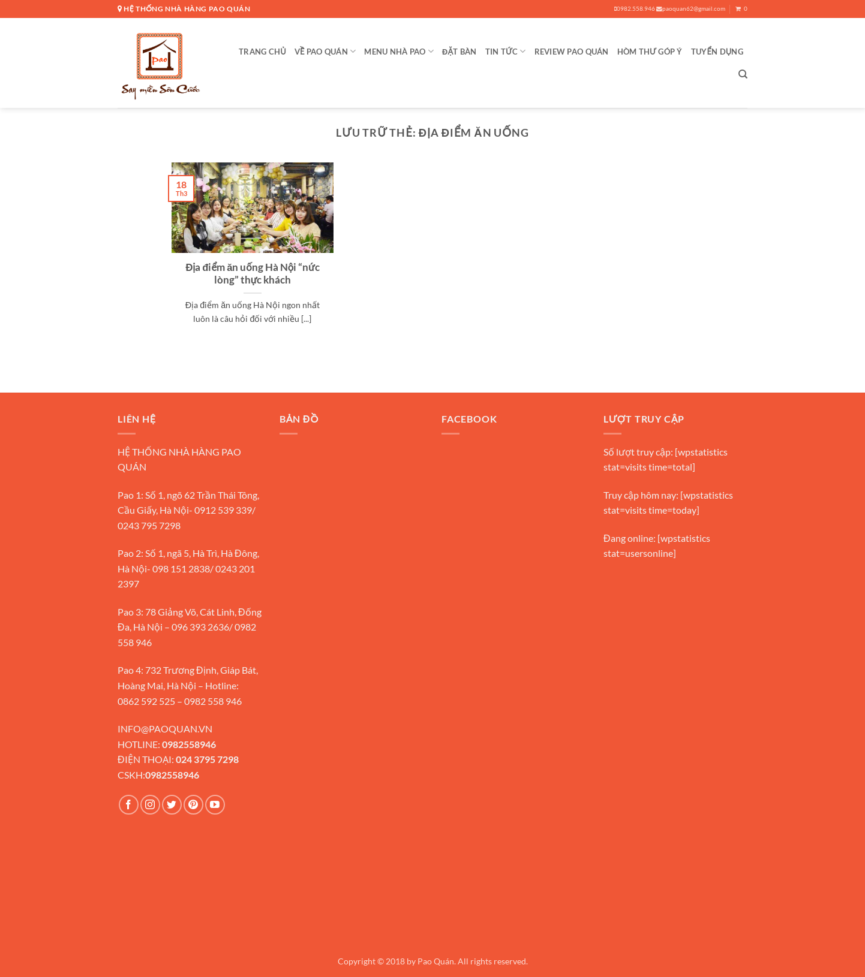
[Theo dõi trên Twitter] (172, 805)
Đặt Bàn (459, 51)
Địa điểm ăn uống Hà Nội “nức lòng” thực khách (252, 274)
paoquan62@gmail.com (690, 8)
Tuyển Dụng (717, 51)
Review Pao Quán (571, 51)
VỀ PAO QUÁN (325, 51)
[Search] (742, 74)
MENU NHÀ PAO (399, 51)
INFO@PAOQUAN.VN (165, 728)
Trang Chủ (262, 51)
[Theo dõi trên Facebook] (129, 805)
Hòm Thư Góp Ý (650, 51)
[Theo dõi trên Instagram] (150, 805)
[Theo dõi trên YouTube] (215, 805)
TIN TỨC (505, 51)
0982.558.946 (634, 8)
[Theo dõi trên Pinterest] (193, 805)
